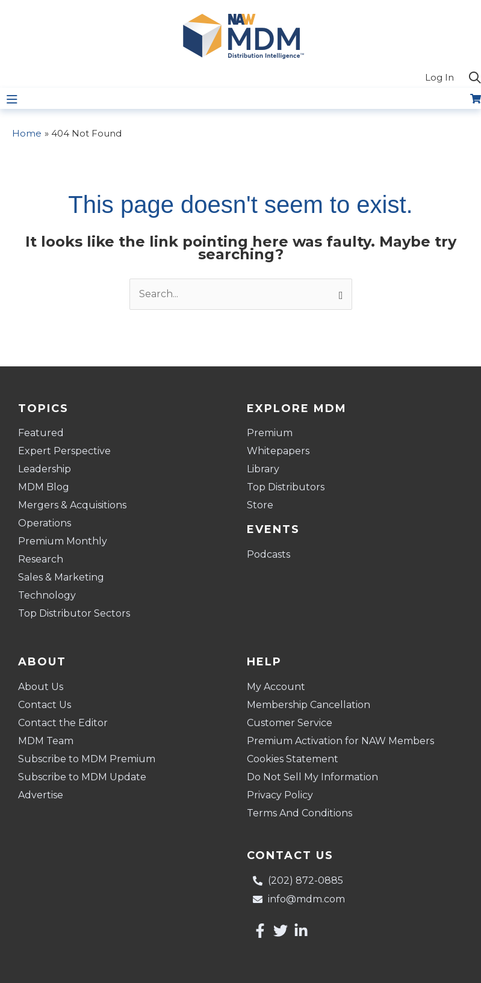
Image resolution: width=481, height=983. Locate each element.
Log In (439, 77)
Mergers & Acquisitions (72, 505)
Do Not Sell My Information (312, 777)
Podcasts (268, 554)
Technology (47, 595)
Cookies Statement (292, 759)
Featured (41, 433)
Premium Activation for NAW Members (340, 741)
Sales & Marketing (61, 577)
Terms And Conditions (299, 813)
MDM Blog (43, 487)
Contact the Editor (63, 723)
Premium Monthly (62, 541)
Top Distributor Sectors (74, 613)
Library (263, 469)
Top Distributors (285, 487)
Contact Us (44, 704)
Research (40, 559)
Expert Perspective (64, 451)
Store (260, 505)
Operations (44, 523)
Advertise (40, 795)
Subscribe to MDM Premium (86, 759)
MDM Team (45, 741)
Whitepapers (278, 451)
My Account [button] (279, 687)
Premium (270, 433)
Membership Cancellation (308, 704)
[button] (475, 78)
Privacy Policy (280, 795)
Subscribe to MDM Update (82, 777)
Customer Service (289, 723)
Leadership (44, 469)
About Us (40, 686)
